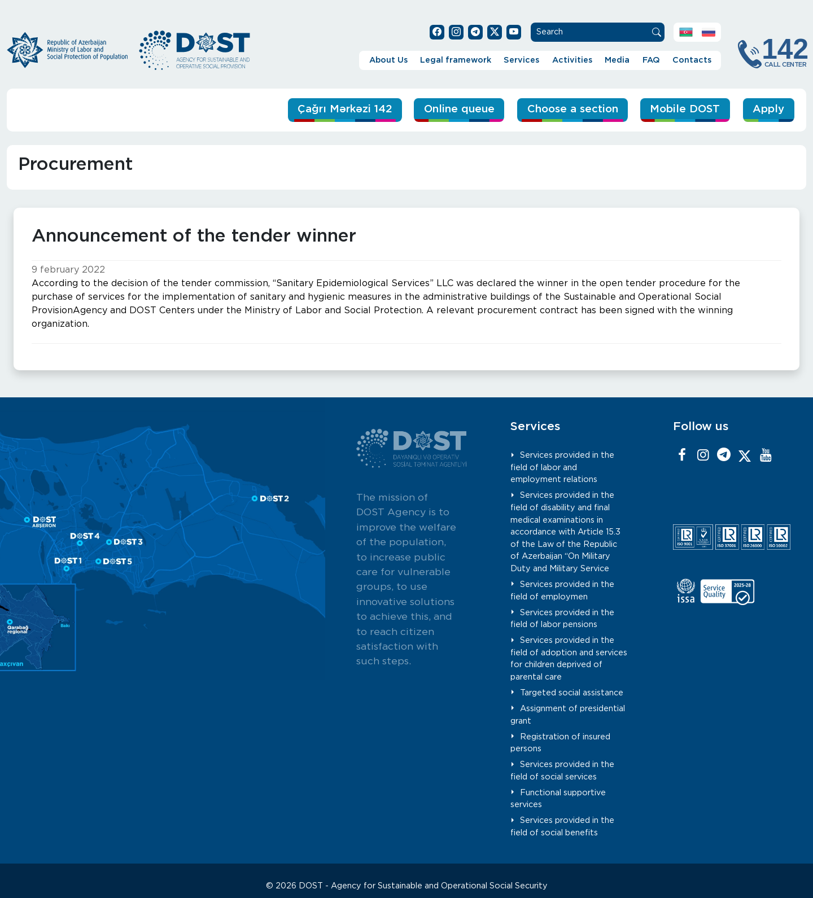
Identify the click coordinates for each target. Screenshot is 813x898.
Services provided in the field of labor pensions (562, 618)
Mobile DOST (684, 109)
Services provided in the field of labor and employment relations (562, 467)
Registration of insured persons (560, 742)
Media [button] (617, 60)
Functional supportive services (558, 799)
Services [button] (521, 60)
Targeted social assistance (571, 693)
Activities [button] (572, 60)
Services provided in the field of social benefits (562, 826)
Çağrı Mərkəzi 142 (335, 109)
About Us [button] (388, 60)
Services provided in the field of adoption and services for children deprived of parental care (568, 659)
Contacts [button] (691, 60)
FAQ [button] (651, 60)
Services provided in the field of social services (562, 771)
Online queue (452, 109)
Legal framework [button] (455, 60)
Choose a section (568, 109)
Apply (768, 109)
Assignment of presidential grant (567, 715)
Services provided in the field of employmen (562, 591)
